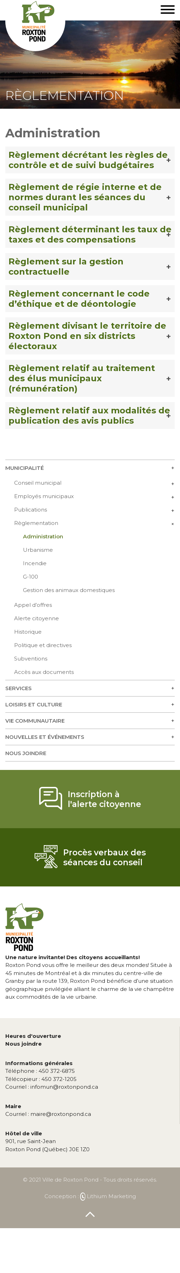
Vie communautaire (35, 720)
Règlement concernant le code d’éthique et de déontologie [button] (79, 298)
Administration (43, 536)
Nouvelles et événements (44, 737)
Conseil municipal (37, 482)
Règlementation (36, 523)
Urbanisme (38, 549)
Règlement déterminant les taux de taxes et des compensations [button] (90, 234)
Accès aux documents (44, 672)
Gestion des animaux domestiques (69, 590)
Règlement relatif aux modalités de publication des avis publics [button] (89, 415)
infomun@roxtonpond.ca (51, 1086)
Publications (30, 509)
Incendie (35, 563)
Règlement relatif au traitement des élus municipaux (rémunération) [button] (81, 378)
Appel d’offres (33, 605)
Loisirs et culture (33, 704)
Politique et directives (43, 645)
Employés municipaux (44, 496)
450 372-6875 (40, 1071)
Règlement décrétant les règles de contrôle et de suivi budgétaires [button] (88, 160)
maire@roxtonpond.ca (48, 1114)
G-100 (30, 576)
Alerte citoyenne (36, 618)
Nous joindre (25, 753)
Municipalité (24, 468)
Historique (28, 631)
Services (18, 688)
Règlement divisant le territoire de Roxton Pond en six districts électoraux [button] (87, 336)
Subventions (30, 658)
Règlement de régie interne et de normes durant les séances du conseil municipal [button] (85, 197)
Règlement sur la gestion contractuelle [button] (66, 266)
